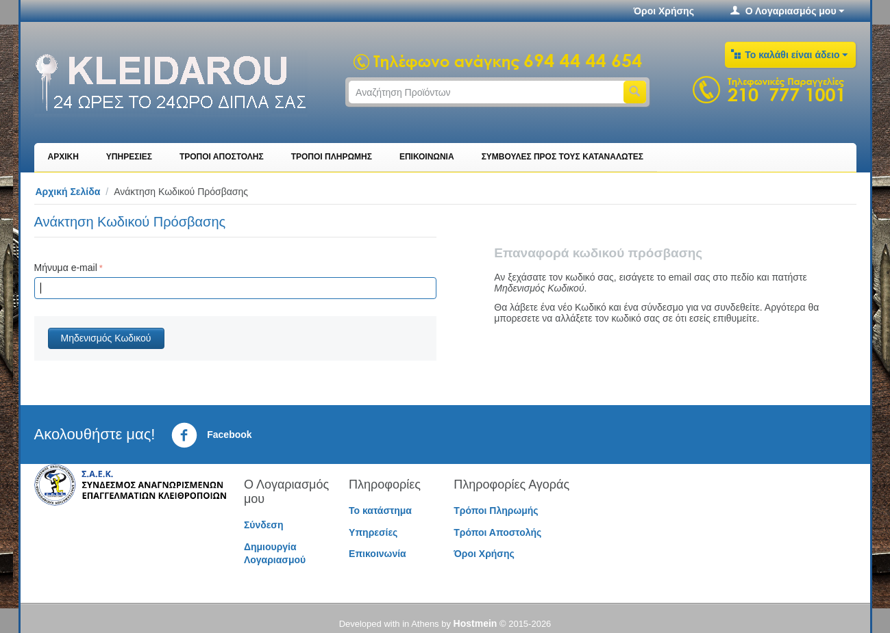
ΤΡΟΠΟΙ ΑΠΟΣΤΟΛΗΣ (222, 157)
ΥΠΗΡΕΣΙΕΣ (129, 157)
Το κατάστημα (380, 510)
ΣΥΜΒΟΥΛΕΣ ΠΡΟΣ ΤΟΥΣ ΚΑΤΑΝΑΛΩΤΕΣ (562, 157)
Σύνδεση (264, 524)
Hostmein (475, 623)
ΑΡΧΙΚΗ (63, 157)
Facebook (211, 435)
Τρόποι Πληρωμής (496, 510)
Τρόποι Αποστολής (497, 532)
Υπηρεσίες (373, 532)
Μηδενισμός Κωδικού (106, 338)
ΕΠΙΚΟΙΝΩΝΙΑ (426, 157)
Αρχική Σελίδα (68, 191)
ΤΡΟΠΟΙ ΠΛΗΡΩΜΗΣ (331, 157)
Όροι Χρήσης (663, 10)
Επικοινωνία (377, 553)
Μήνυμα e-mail (65, 267)
